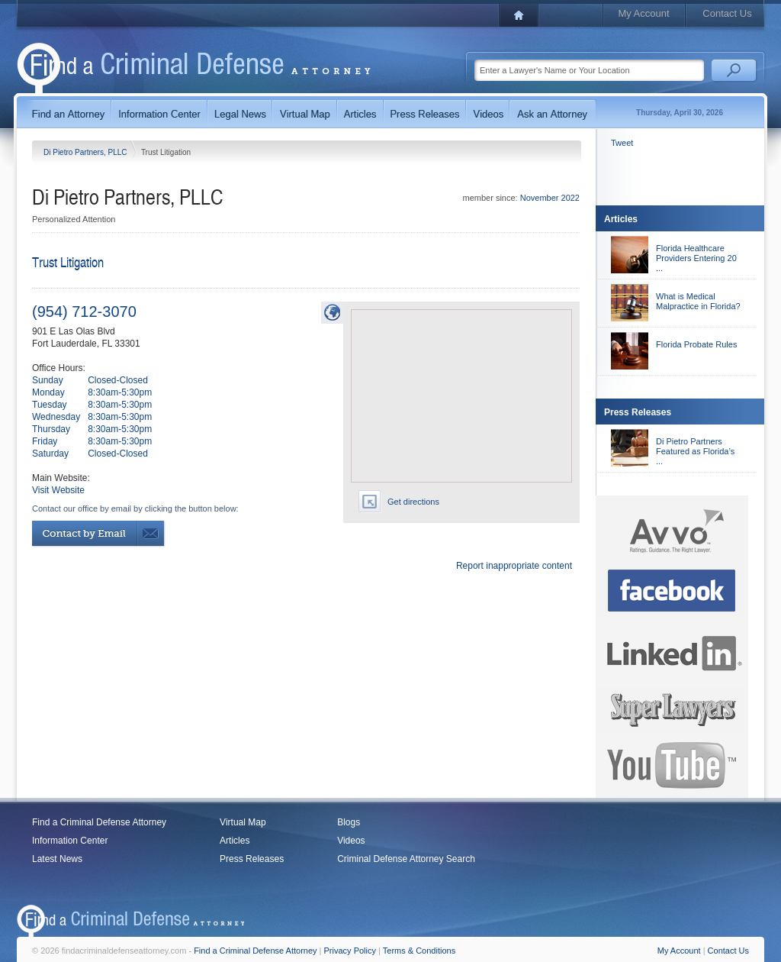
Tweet (622, 142)
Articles (234, 840)
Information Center (70, 840)
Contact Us (726, 13)
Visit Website (58, 490)
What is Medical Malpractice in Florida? (698, 301)
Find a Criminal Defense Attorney (99, 822)
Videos (351, 840)
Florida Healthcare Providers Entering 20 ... (696, 258)
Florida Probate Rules (696, 344)
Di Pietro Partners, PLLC (86, 152)
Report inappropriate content (514, 565)
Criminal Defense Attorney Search (406, 859)
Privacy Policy (350, 950)
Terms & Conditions (419, 950)
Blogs (348, 822)
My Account (643, 13)
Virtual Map (242, 822)
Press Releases (252, 859)
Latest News (57, 859)
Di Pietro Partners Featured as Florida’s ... (695, 451)
